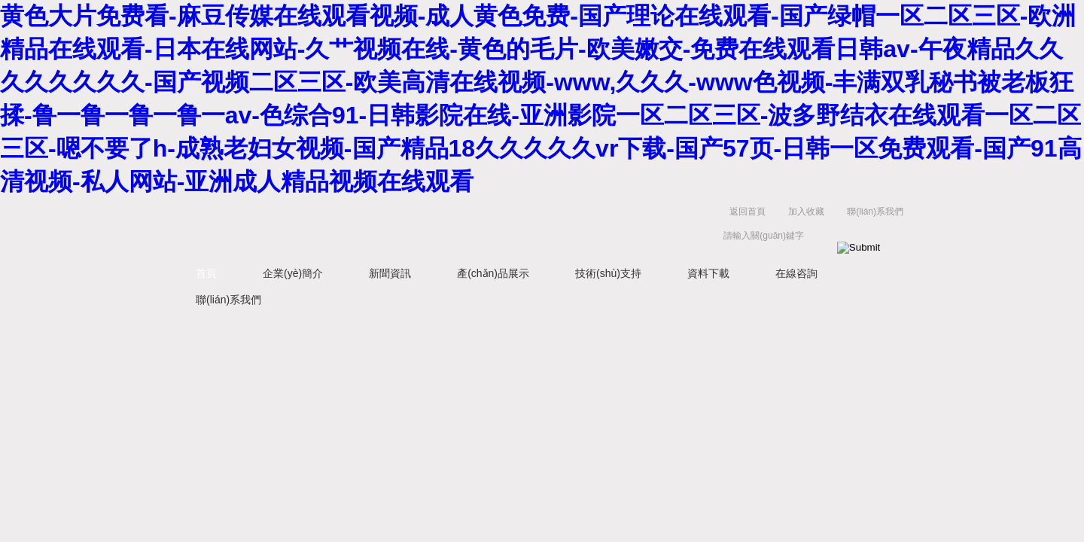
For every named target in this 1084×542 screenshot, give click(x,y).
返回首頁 (747, 211)
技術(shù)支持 (608, 273)
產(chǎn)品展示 (493, 273)
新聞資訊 (390, 273)
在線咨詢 (796, 273)
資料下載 (708, 273)
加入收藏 (806, 211)
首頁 (206, 273)
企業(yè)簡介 (293, 273)
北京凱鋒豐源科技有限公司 (406, 227)
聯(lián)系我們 (875, 211)
